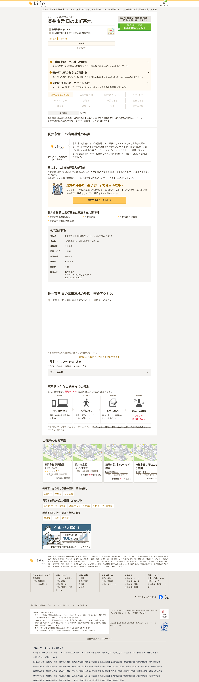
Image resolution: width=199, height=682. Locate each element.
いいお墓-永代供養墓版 (69, 652)
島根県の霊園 (51, 676)
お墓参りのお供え (132, 581)
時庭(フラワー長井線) (79, 506)
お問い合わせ (83, 605)
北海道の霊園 (38, 662)
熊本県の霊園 (64, 680)
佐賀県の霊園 (38, 680)
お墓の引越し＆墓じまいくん (45, 657)
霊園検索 (36, 578)
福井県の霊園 (131, 666)
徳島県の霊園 (103, 676)
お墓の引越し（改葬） (65, 587)
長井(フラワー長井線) (103, 506)
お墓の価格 (60, 581)
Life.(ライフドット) (50, 652)
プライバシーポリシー (56, 605)
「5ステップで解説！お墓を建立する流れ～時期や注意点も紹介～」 (122, 427)
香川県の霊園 (116, 676)
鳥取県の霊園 (38, 676)
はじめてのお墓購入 (64, 578)
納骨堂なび (117, 652)
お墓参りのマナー (132, 578)
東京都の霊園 (64, 666)
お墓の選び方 (61, 584)
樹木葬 (81, 584)
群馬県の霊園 (154, 662)
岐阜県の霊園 (38, 671)
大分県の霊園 (77, 680)
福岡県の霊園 (154, 676)
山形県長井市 (80, 118)
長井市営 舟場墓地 (128, 217)
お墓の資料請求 (39, 581)
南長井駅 (108, 118)
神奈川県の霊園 (78, 666)
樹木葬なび (106, 652)
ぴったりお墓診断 (40, 584)
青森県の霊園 (51, 662)
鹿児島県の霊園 (104, 680)
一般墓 (58, 494)
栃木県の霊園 (142, 662)
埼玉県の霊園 (38, 666)
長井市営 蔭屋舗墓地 (60, 217)
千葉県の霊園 (51, 666)
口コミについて (71, 605)
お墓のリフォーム (109, 584)
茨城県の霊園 (129, 662)
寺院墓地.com (129, 652)
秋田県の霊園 (90, 662)
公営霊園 (68, 494)
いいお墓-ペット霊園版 (90, 652)
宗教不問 (48, 494)
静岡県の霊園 (51, 671)
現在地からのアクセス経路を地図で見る (99, 357)
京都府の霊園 (103, 671)
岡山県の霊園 (64, 676)
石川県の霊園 (118, 666)
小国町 (56, 518)
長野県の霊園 (156, 666)
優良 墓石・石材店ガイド (147, 652)
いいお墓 (37, 652)
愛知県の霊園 (64, 671)
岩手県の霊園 (64, 662)
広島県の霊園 (77, 676)
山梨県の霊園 (143, 666)
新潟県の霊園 (92, 666)
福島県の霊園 (116, 662)
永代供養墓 (83, 581)
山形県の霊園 (103, 662)
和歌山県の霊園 (155, 671)
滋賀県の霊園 (90, 671)
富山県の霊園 (105, 666)
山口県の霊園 (90, 676)
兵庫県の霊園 (129, 671)
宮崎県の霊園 (90, 680)
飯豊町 (65, 518)
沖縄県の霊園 (118, 680)
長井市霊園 (90, 217)
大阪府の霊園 (116, 671)
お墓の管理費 (107, 581)
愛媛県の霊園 (129, 676)
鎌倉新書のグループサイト (99, 639)
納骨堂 (81, 587)
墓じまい (59, 590)
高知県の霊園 (142, 676)
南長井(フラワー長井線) (55, 506)
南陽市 (47, 518)
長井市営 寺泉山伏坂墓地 (62, 221)
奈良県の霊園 (142, 671)
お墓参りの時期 (131, 587)
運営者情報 (34, 605)
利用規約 (42, 605)
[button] (134, 26)
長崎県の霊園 (51, 680)
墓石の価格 (106, 578)
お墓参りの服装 (131, 584)
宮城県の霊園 (77, 662)
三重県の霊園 (77, 671)
